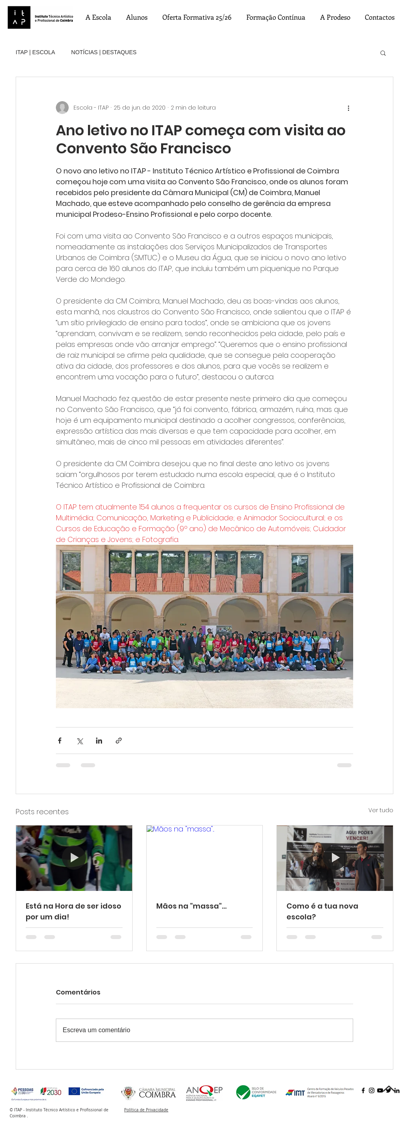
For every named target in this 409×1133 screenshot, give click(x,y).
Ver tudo (380, 810)
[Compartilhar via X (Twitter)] (79, 740)
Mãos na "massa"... (191, 906)
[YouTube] (380, 1090)
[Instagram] (371, 1090)
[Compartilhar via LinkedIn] (99, 740)
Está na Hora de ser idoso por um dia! (73, 911)
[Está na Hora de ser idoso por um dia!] (74, 858)
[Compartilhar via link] (119, 740)
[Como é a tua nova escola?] (335, 858)
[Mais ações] (348, 107)
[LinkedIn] (397, 1090)
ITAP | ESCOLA (35, 52)
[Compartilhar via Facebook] (59, 740)
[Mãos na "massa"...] (205, 858)
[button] (383, 52)
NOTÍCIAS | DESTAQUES (104, 52)
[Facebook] (363, 1090)
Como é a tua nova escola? (322, 911)
